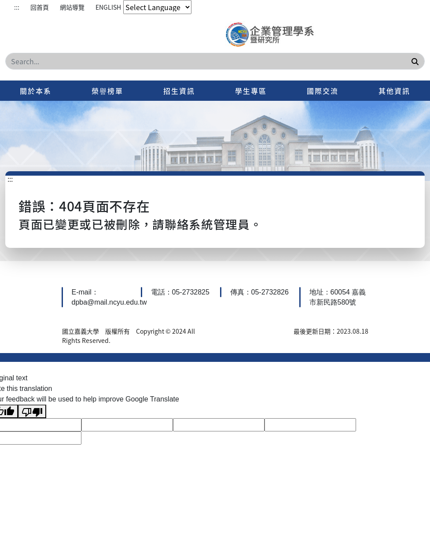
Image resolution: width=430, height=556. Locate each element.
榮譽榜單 (107, 90)
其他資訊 (394, 90)
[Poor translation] (32, 411)
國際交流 (322, 90)
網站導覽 (72, 7)
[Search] (215, 61)
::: (16, 7)
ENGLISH (108, 7)
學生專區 (251, 90)
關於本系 (35, 90)
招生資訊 (179, 90)
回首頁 (39, 7)
